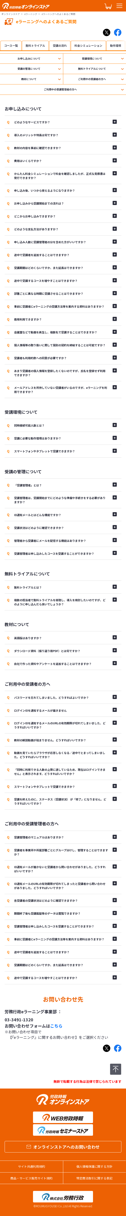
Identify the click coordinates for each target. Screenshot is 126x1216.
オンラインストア (10, 14)
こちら (56, 1026)
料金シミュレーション (88, 45)
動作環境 (115, 45)
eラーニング (30, 14)
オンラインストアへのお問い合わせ (63, 1147)
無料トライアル (35, 45)
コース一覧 (11, 45)
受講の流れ (60, 45)
